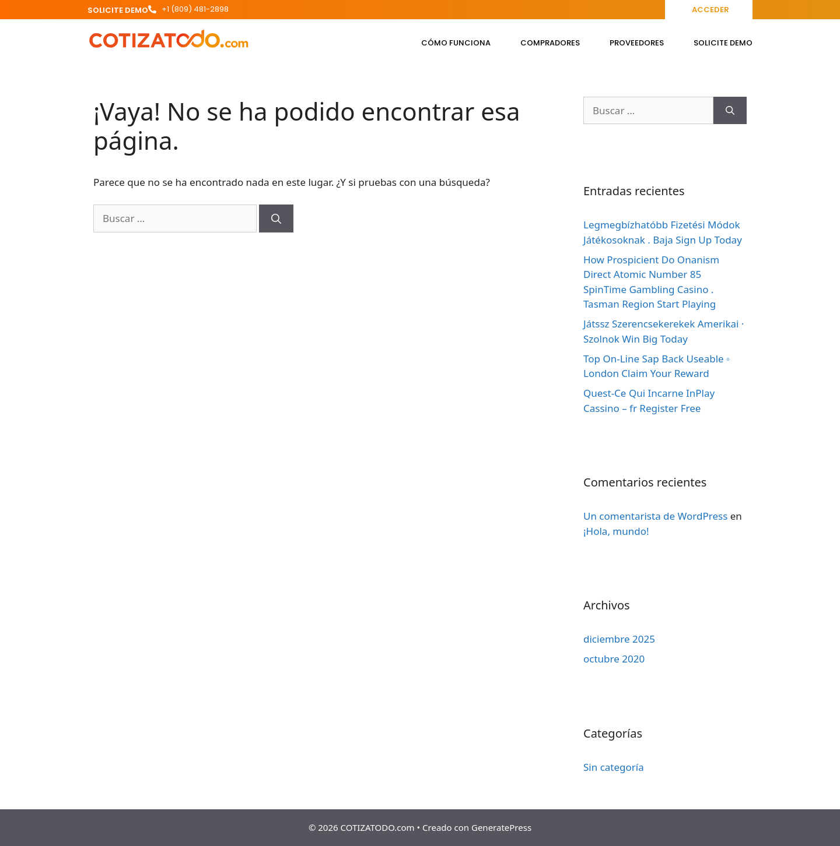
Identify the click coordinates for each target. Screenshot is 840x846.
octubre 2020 (614, 658)
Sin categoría (613, 767)
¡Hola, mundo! (616, 531)
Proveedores (637, 42)
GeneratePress (501, 827)
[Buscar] (276, 218)
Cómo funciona (456, 42)
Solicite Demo (723, 42)
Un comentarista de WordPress (655, 516)
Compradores (550, 42)
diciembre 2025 (619, 639)
